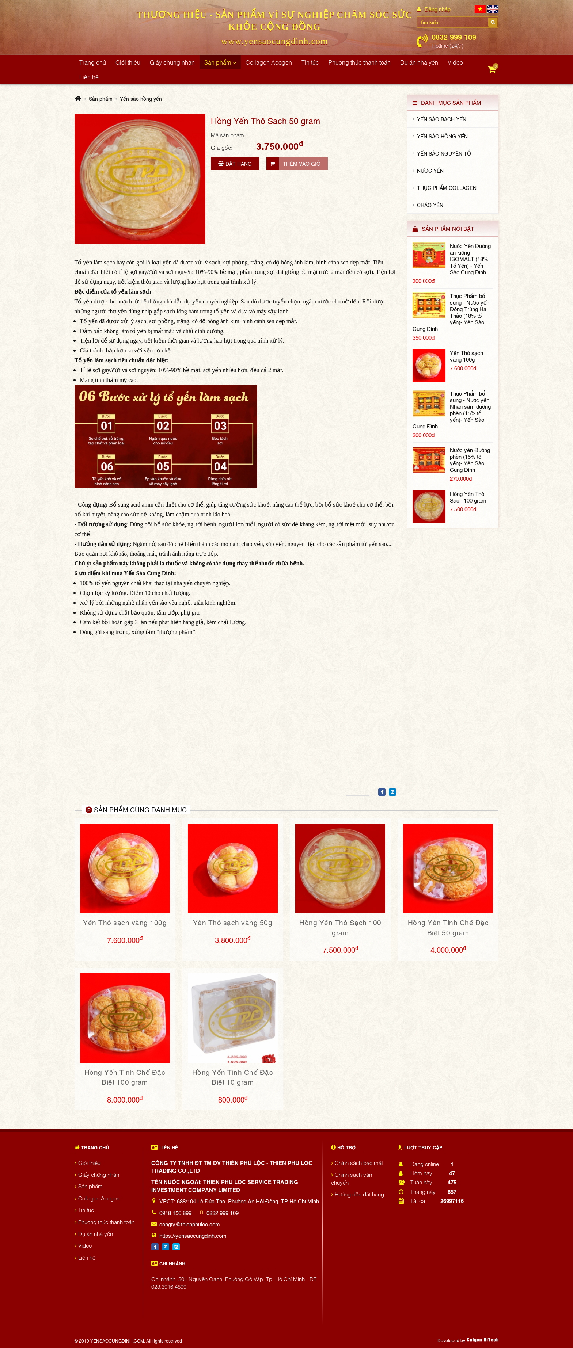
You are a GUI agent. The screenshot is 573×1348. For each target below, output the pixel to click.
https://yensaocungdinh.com (193, 1235)
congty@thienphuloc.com (189, 1223)
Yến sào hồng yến (141, 98)
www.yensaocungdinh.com (274, 41)
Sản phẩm (101, 98)
